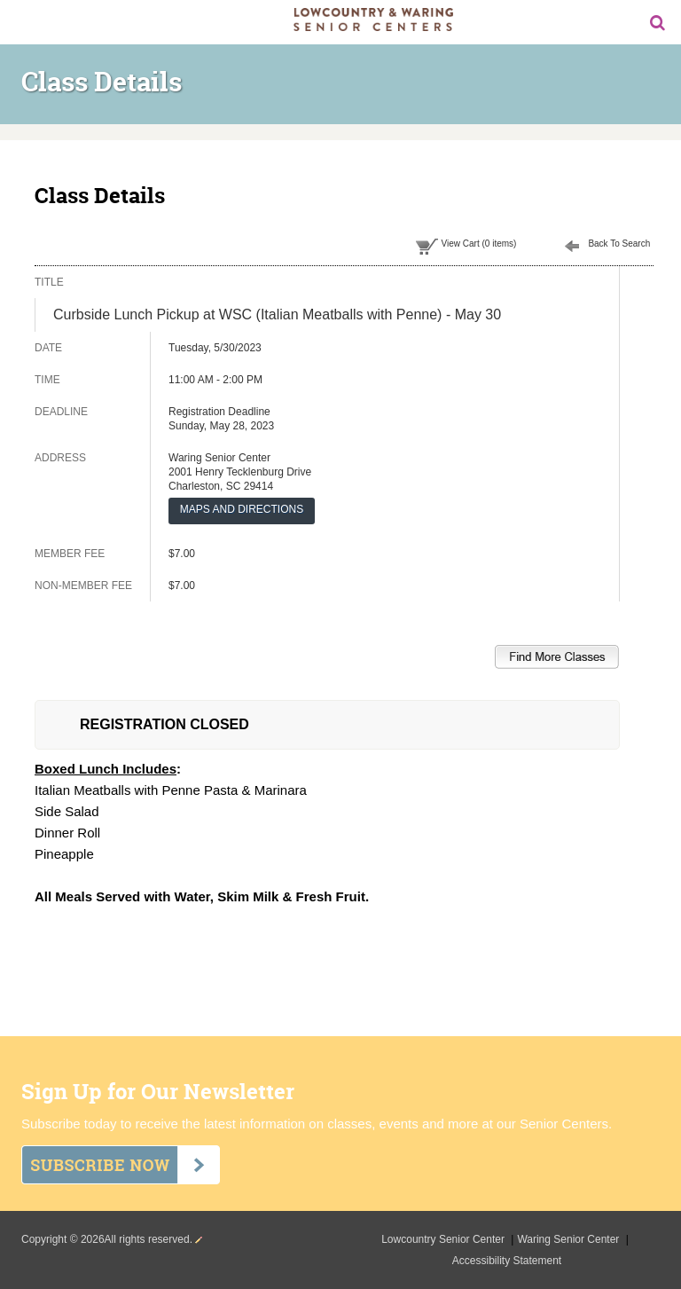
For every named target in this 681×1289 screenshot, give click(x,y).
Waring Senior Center (569, 1239)
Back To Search (619, 243)
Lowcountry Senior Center (444, 1239)
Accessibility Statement (506, 1260)
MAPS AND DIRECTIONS (241, 509)
